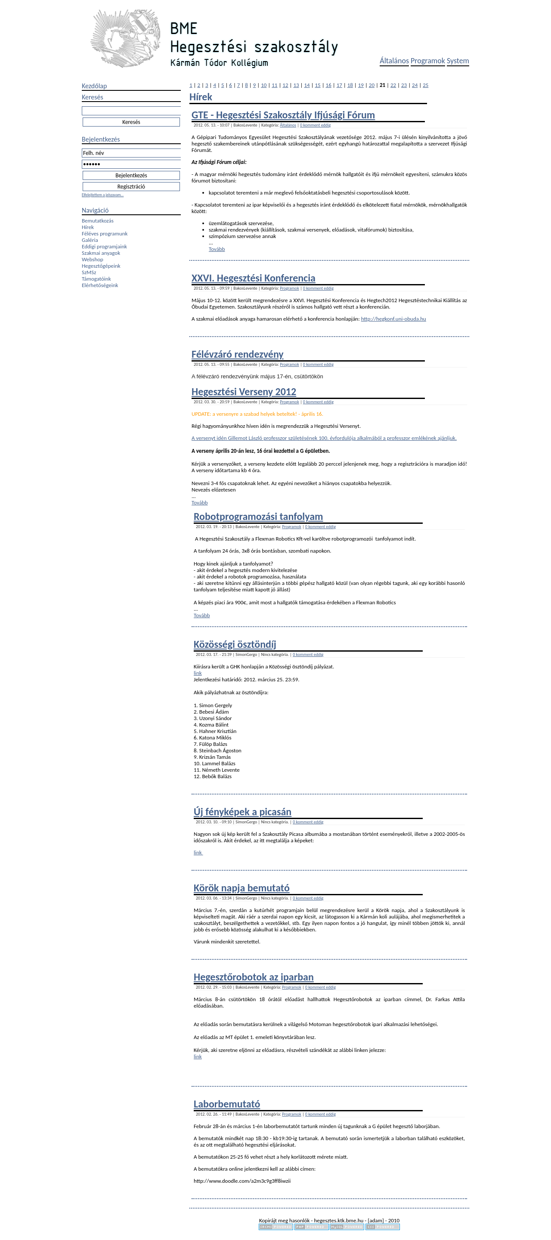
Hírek (88, 227)
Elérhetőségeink (100, 285)
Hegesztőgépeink (101, 266)
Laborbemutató (227, 1104)
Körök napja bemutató (242, 887)
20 (372, 85)
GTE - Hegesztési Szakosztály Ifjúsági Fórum (283, 114)
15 (318, 85)
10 (263, 85)
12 (285, 85)
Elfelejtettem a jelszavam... (103, 194)
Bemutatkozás (98, 220)
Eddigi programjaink (104, 246)
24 (415, 85)
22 (393, 85)
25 (425, 85)
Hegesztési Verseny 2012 (244, 391)
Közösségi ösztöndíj (235, 644)
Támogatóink (96, 278)
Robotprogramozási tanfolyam (258, 516)
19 (361, 85)
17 (339, 85)
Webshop (92, 259)
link (198, 673)
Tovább (217, 249)
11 (274, 85)
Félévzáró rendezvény (238, 354)
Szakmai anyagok (101, 253)
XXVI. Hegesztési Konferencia (254, 278)
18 (350, 85)
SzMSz (89, 272)
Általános (394, 60)
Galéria (90, 240)
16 (328, 85)
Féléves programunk (104, 233)
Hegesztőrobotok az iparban (254, 977)
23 (404, 85)
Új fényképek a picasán (242, 811)
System (458, 60)
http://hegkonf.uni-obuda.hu (393, 318)
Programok (428, 60)
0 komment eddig (315, 125)
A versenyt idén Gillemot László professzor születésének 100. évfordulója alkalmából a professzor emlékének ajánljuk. (324, 438)
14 (307, 85)
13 (296, 85)
